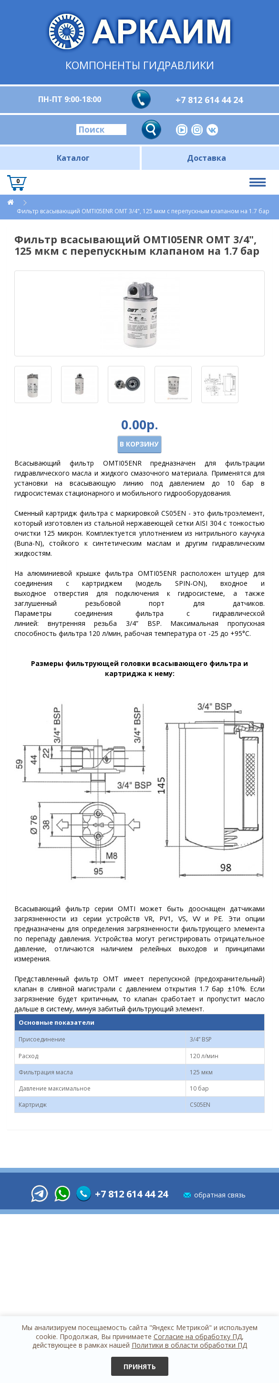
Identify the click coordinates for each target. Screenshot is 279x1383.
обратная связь (220, 1194)
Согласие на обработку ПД (198, 1336)
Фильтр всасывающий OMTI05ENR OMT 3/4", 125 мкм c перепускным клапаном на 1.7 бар (143, 211)
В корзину (139, 443)
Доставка (206, 158)
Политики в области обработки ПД (189, 1345)
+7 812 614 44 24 (209, 99)
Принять (140, 1366)
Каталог (73, 158)
